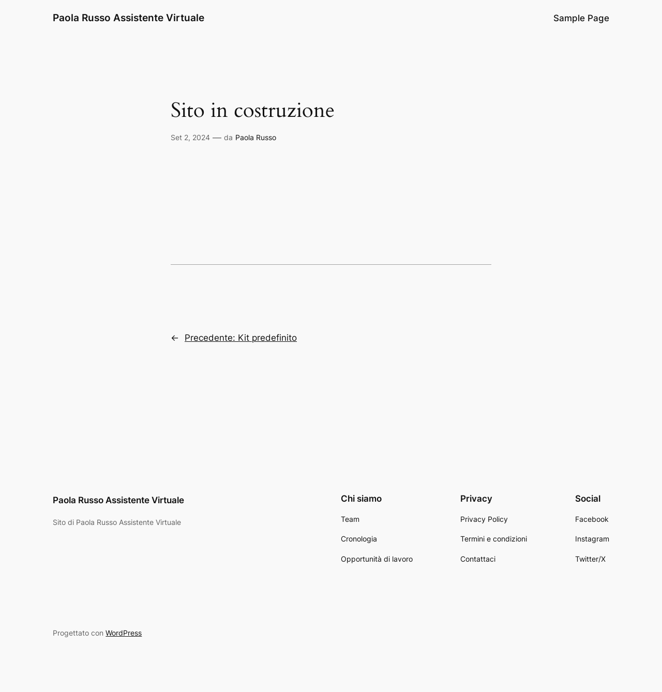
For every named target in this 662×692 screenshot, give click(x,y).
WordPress (124, 632)
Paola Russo (255, 137)
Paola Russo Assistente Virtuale (128, 17)
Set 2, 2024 (190, 137)
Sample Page (581, 18)
